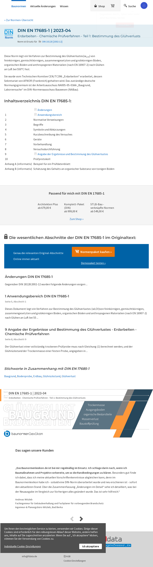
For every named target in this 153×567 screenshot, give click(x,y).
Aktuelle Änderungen (43, 6)
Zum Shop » (76, 219)
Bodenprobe (24, 376)
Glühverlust (69, 376)
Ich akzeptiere (90, 546)
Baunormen (18, 6)
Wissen (64, 6)
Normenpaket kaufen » (93, 251)
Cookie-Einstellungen (75, 560)
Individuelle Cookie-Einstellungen (22, 546)
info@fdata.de (29, 556)
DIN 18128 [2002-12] (52, 41)
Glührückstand (51, 376)
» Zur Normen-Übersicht (18, 20)
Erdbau (37, 376)
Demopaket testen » (93, 263)
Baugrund (10, 376)
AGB (68, 556)
